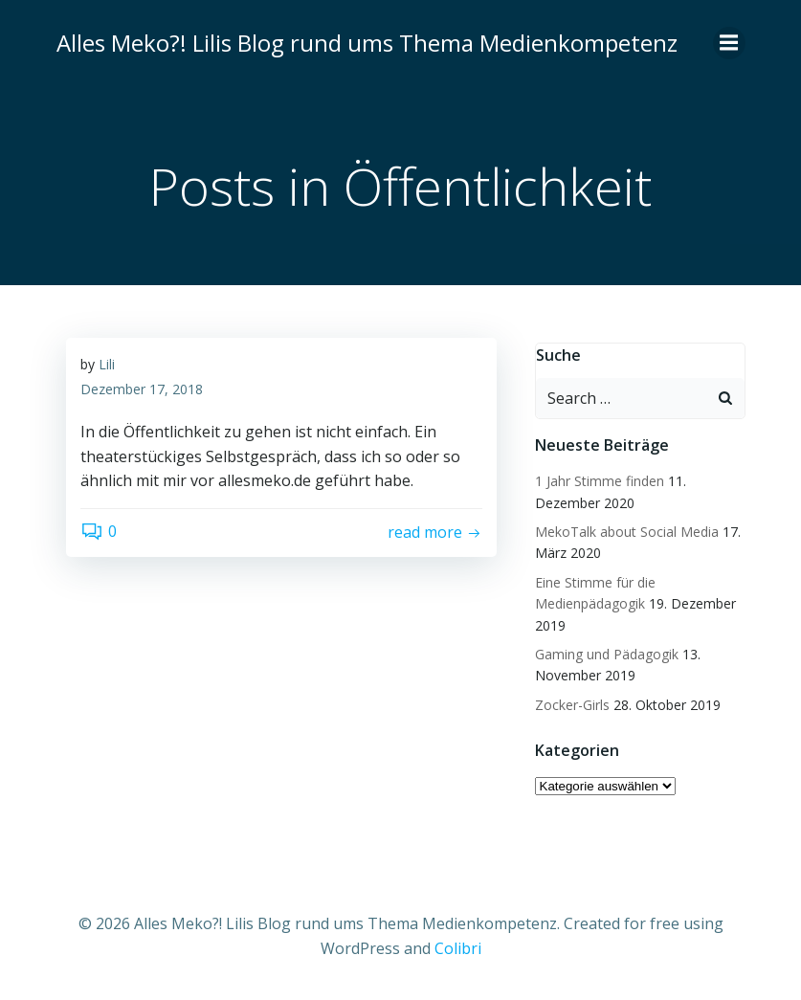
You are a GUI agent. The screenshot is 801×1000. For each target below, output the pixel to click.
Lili (107, 364)
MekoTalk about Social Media (627, 531)
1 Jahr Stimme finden (599, 481)
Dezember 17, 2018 (141, 389)
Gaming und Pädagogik (607, 654)
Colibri (457, 948)
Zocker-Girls (572, 705)
